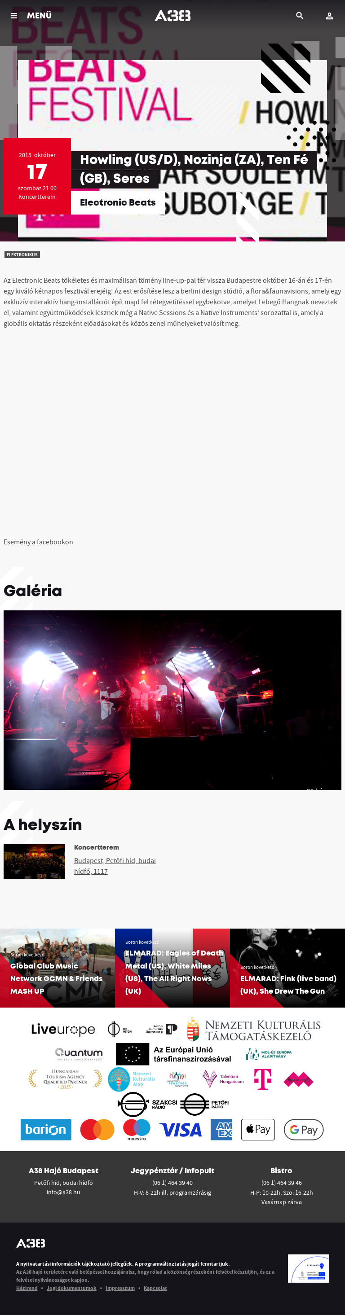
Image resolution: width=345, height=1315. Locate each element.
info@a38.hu (63, 1192)
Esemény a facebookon (38, 541)
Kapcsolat (155, 1287)
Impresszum (120, 1287)
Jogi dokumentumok (72, 1287)
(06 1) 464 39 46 (281, 1183)
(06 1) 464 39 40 (172, 1183)
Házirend (27, 1287)
